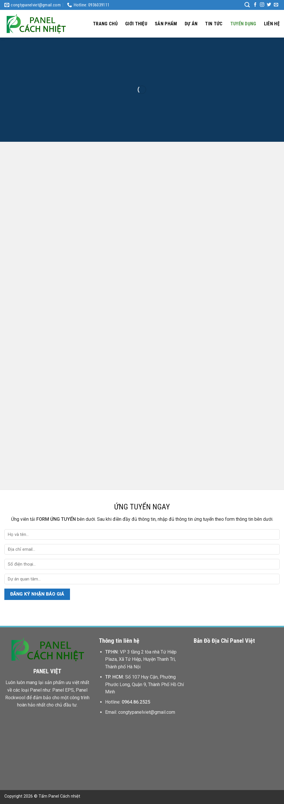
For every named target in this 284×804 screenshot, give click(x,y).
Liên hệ (272, 23)
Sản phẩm (166, 23)
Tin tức (213, 23)
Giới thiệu (136, 23)
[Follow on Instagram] (262, 4)
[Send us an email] (276, 4)
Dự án (191, 23)
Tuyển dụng (243, 23)
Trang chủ (105, 23)
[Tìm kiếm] (247, 5)
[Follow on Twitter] (269, 4)
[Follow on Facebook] (255, 4)
